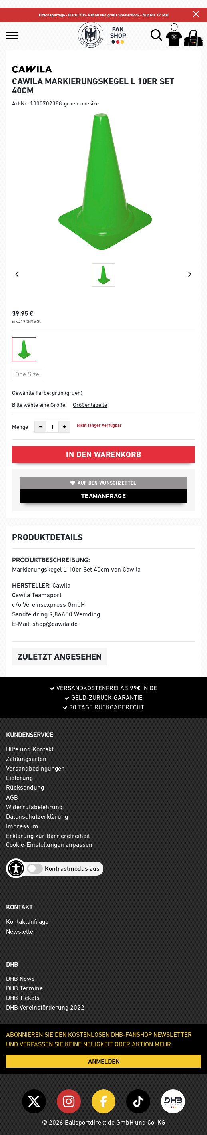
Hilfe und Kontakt (30, 749)
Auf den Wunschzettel (103, 483)
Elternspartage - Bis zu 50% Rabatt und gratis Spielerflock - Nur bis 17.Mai (104, 15)
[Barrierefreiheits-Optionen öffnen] (16, 868)
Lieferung (19, 777)
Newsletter (21, 931)
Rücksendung (25, 787)
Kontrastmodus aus (72, 868)
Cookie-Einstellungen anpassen (49, 844)
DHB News (20, 978)
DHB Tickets (23, 997)
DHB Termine (24, 988)
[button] (12, 36)
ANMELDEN (103, 1061)
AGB (12, 797)
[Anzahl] (52, 427)
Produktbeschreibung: (51, 560)
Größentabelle (90, 405)
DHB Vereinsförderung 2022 (45, 1007)
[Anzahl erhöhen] (64, 427)
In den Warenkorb (103, 454)
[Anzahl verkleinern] (40, 427)
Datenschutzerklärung (37, 816)
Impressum (22, 826)
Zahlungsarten (26, 758)
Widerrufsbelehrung (34, 806)
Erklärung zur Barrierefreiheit (48, 835)
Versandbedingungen (35, 768)
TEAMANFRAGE (103, 496)
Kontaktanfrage (27, 921)
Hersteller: (31, 585)
